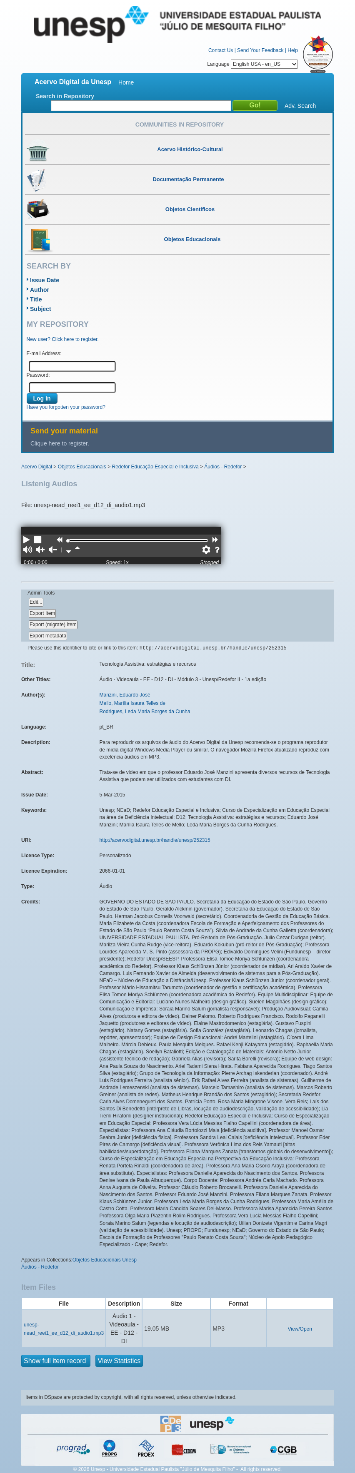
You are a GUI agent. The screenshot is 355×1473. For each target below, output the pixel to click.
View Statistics (119, 1360)
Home (126, 82)
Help (293, 50)
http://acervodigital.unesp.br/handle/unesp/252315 (155, 840)
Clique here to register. (59, 443)
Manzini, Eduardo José (125, 695)
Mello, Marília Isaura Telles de (133, 703)
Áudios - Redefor (223, 467)
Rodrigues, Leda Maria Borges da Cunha (145, 711)
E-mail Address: (44, 353)
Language (252, 64)
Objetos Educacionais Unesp (104, 1260)
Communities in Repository (179, 124)
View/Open (300, 1329)
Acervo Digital (36, 467)
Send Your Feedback (260, 50)
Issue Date (44, 280)
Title (36, 299)
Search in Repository (65, 96)
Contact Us (220, 50)
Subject (40, 309)
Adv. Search (300, 105)
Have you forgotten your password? (66, 407)
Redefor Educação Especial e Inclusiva (155, 467)
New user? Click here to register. (63, 339)
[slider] (68, 541)
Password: (38, 375)
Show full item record (56, 1360)
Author (39, 289)
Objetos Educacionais (82, 467)
